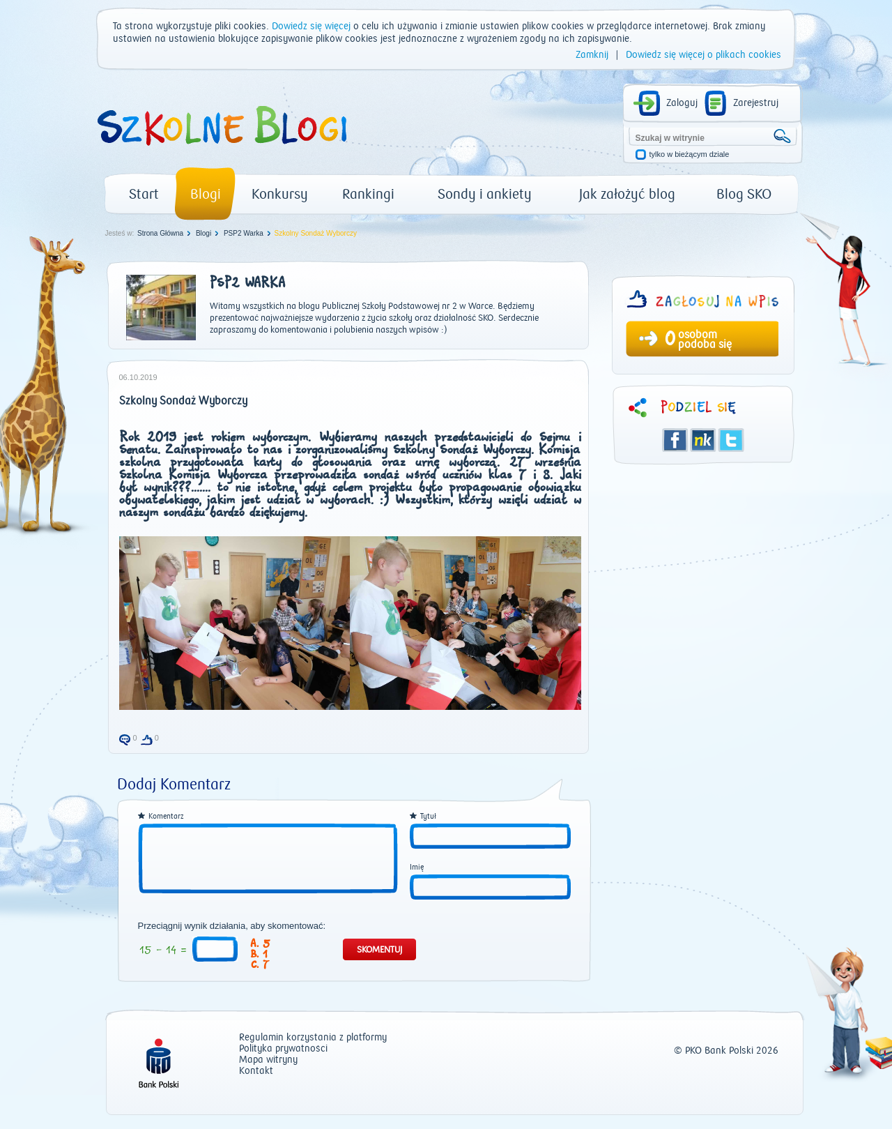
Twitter (731, 440)
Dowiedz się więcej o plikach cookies (703, 55)
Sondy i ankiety (485, 194)
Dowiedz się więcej (311, 26)
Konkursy (280, 194)
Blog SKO (743, 194)
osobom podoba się (705, 339)
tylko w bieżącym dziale (689, 154)
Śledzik (703, 440)
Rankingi (368, 194)
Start (144, 194)
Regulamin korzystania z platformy (313, 1038)
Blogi (205, 194)
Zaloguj (682, 103)
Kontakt (256, 1071)
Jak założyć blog (627, 194)
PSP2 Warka (243, 233)
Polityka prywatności (283, 1049)
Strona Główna (160, 233)
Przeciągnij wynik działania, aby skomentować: (232, 926)
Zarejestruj (755, 103)
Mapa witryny (268, 1060)
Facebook (675, 440)
